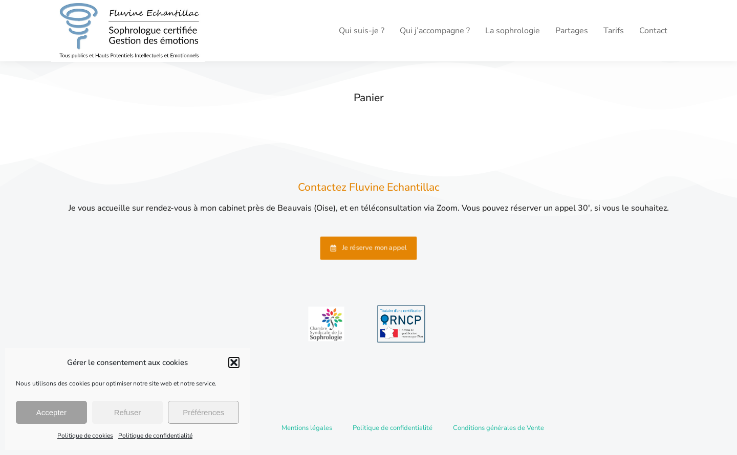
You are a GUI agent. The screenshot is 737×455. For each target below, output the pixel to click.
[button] (234, 362)
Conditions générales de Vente (498, 428)
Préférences (203, 412)
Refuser (127, 412)
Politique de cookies (85, 435)
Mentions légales (306, 428)
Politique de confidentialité (155, 435)
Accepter (51, 412)
